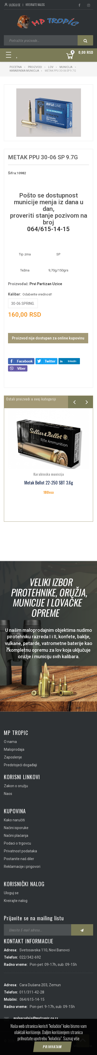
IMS (66, 1046)
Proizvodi (35, 67)
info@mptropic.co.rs (29, 1026)
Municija (65, 67)
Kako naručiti (14, 820)
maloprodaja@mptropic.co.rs (35, 1018)
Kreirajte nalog (35, 5)
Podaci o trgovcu (17, 843)
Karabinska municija (24, 70)
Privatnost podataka (20, 851)
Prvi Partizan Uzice (45, 284)
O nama (10, 742)
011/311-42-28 (31, 992)
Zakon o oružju (16, 786)
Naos (8, 794)
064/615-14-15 (48, 229)
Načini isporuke (16, 828)
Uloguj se (12, 5)
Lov (50, 67)
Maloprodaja (14, 749)
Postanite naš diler (19, 859)
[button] (76, 93)
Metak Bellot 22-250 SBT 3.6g (48, 483)
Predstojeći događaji (20, 765)
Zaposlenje (13, 757)
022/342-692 (30, 957)
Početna (16, 67)
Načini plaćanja (16, 835)
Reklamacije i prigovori (22, 866)
